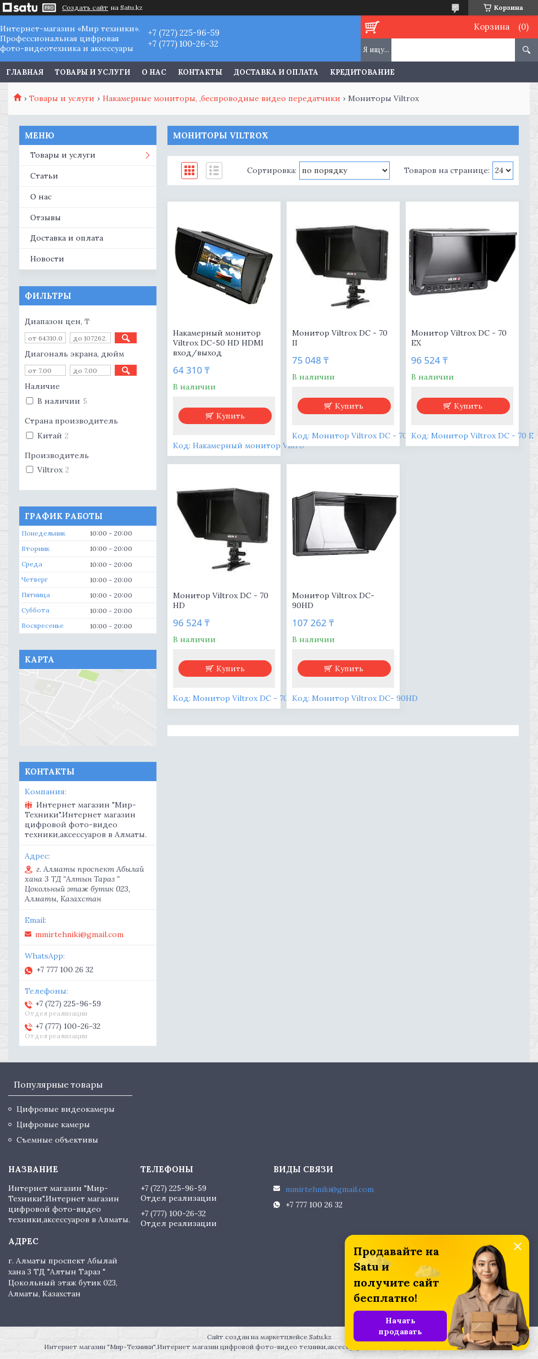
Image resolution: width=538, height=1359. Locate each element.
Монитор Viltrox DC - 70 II (340, 338)
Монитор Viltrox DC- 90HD (333, 600)
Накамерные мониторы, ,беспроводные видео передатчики (221, 98)
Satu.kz (320, 1337)
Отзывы (45, 217)
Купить (230, 416)
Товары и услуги (92, 72)
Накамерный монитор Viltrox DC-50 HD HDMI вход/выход (218, 343)
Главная (24, 72)
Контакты (200, 72)
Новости (47, 259)
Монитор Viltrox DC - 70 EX (459, 338)
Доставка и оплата (276, 72)
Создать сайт (85, 8)
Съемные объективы (57, 1140)
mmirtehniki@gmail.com (79, 934)
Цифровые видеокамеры (65, 1109)
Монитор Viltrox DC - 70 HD (220, 600)
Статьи (44, 176)
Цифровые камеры (53, 1124)
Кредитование (362, 72)
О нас (154, 72)
